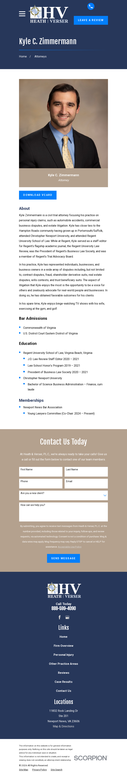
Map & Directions (63, 726)
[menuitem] (23, 769)
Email (69, 481)
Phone (24, 481)
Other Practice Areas (63, 663)
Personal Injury (64, 654)
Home (63, 636)
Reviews (63, 672)
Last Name (72, 469)
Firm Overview (63, 645)
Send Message (63, 558)
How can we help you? (33, 505)
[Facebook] (60, 617)
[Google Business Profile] (67, 617)
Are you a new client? (32, 493)
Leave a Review (91, 20)
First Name (27, 469)
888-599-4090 (63, 608)
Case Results (63, 681)
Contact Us (63, 691)
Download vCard (37, 195)
